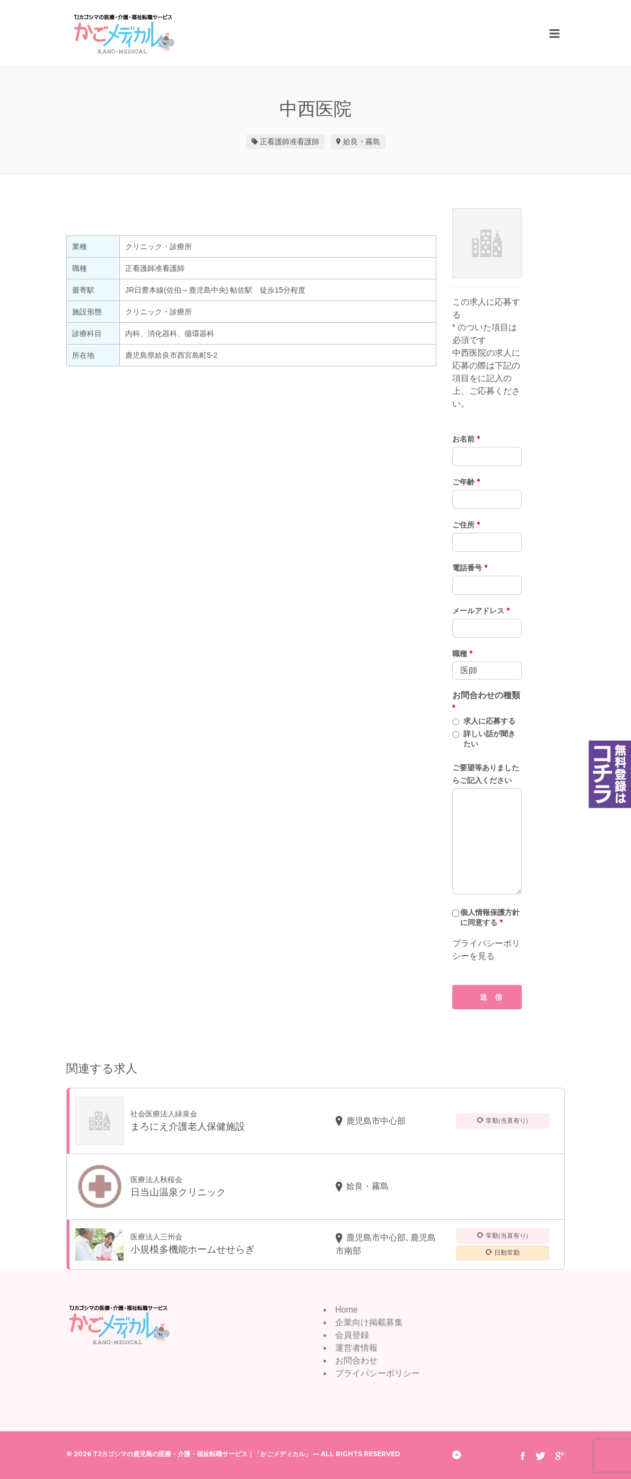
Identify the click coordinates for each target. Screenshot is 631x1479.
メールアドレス (481, 610)
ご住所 (466, 525)
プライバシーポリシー (377, 1373)
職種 (462, 653)
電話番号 (469, 568)
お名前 (466, 439)
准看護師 (304, 141)
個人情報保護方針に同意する (490, 917)
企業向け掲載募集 (369, 1322)
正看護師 (275, 141)
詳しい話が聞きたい (489, 739)
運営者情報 (356, 1347)
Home (346, 1309)
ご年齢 (466, 482)
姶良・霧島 (361, 141)
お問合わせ (356, 1360)
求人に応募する (489, 721)
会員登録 (352, 1335)
